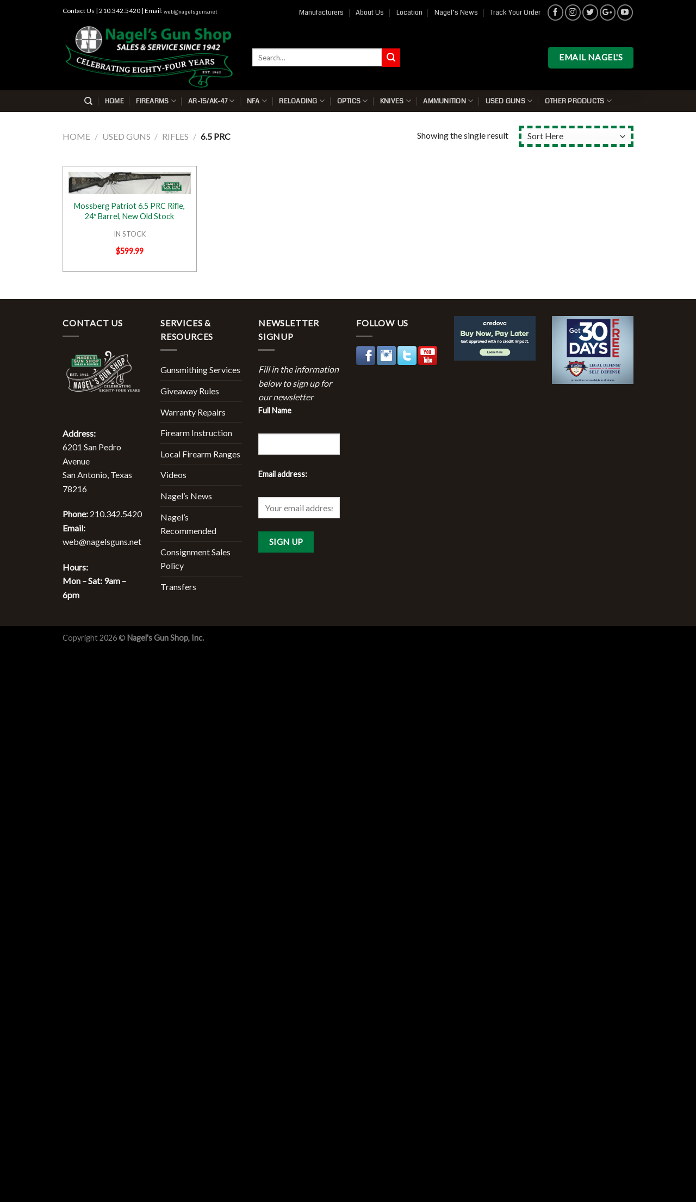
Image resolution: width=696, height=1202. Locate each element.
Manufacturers (321, 12)
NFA (257, 101)
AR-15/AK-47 (211, 101)
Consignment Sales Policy (195, 559)
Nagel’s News (456, 12)
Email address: (282, 474)
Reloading (302, 101)
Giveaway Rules (189, 391)
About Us (370, 12)
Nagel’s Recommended (188, 524)
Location (409, 12)
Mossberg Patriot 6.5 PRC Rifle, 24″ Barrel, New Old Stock (129, 211)
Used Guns (509, 101)
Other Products (578, 101)
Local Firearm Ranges (200, 454)
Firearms (156, 101)
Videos (173, 474)
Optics (352, 101)
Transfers (178, 586)
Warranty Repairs (193, 412)
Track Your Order (515, 12)
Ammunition (448, 101)
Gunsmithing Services (200, 369)
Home (114, 101)
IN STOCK (130, 234)
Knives (395, 101)
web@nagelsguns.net (190, 12)
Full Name (274, 410)
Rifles (175, 136)
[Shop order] (576, 136)
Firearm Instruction (196, 432)
